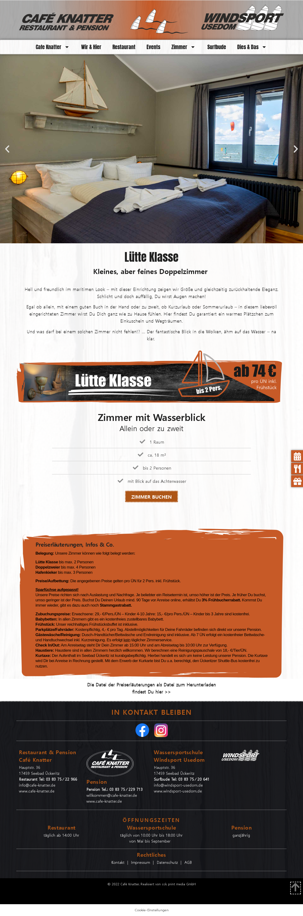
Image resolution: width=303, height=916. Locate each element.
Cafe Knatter (53, 47)
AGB (188, 862)
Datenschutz (167, 862)
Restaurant (123, 47)
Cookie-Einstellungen (151, 910)
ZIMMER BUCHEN (151, 496)
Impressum (140, 862)
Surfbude (216, 47)
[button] (7, 149)
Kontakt (118, 862)
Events (153, 47)
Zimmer (183, 47)
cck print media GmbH (179, 884)
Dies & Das (252, 47)
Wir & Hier (91, 47)
